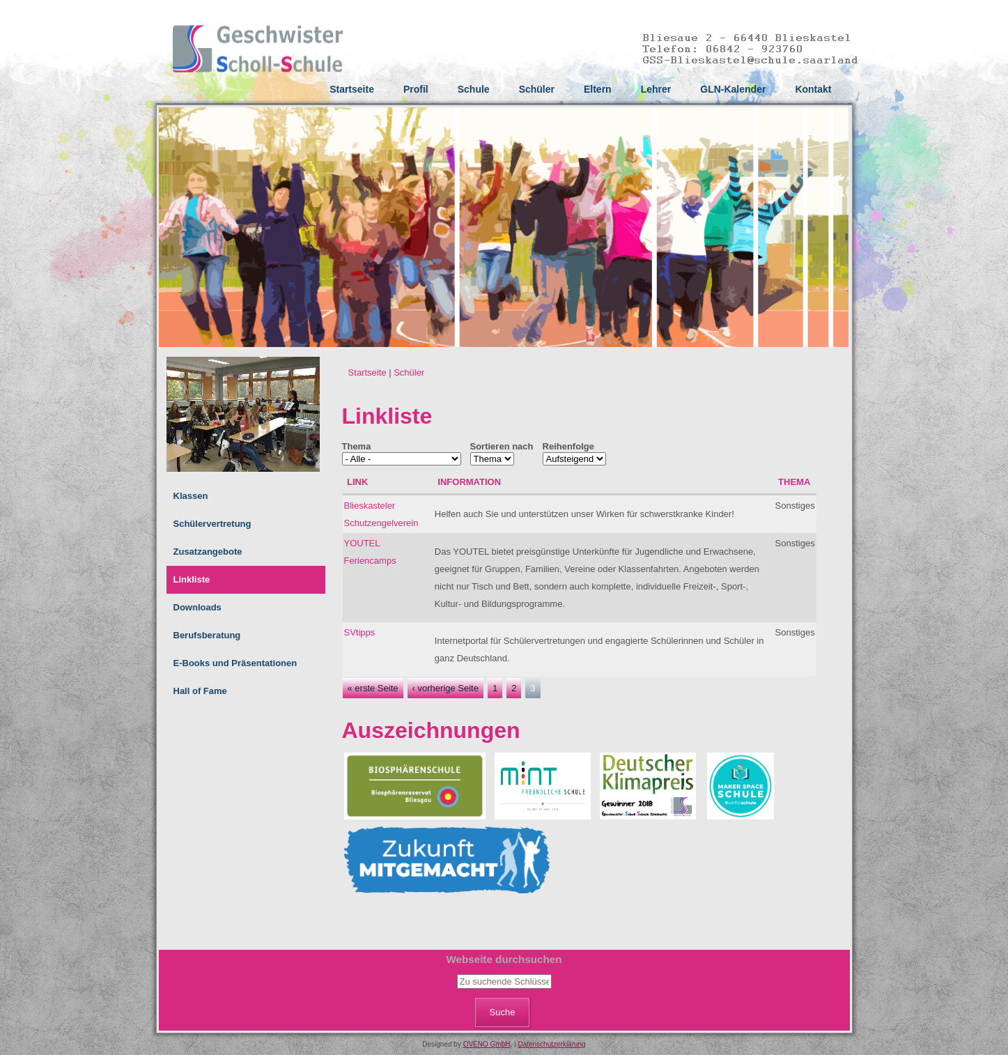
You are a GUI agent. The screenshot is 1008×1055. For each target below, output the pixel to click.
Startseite (351, 89)
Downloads (197, 607)
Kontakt (813, 89)
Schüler (537, 89)
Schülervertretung (212, 523)
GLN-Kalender (733, 89)
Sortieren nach (502, 446)
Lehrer (656, 89)
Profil (415, 89)
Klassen (190, 496)
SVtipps (359, 632)
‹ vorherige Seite (445, 688)
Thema (356, 446)
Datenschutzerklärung (551, 1044)
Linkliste (191, 579)
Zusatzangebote (207, 551)
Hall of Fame (200, 691)
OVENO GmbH (487, 1044)
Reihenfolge (568, 446)
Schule (474, 89)
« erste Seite (373, 688)
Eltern (598, 89)
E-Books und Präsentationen (235, 663)
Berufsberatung (207, 635)
